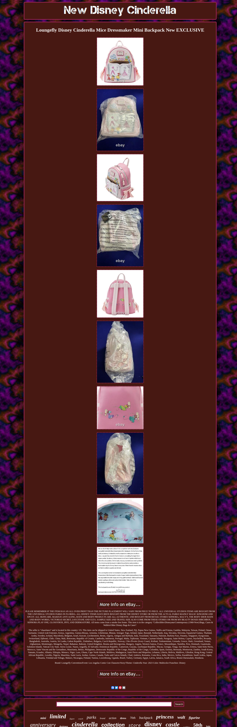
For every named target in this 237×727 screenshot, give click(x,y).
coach (80, 719)
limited (58, 716)
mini (43, 718)
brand (102, 718)
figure (72, 719)
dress (123, 718)
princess (165, 717)
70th (132, 718)
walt (181, 717)
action (112, 718)
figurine (194, 718)
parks (91, 717)
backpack (146, 718)
